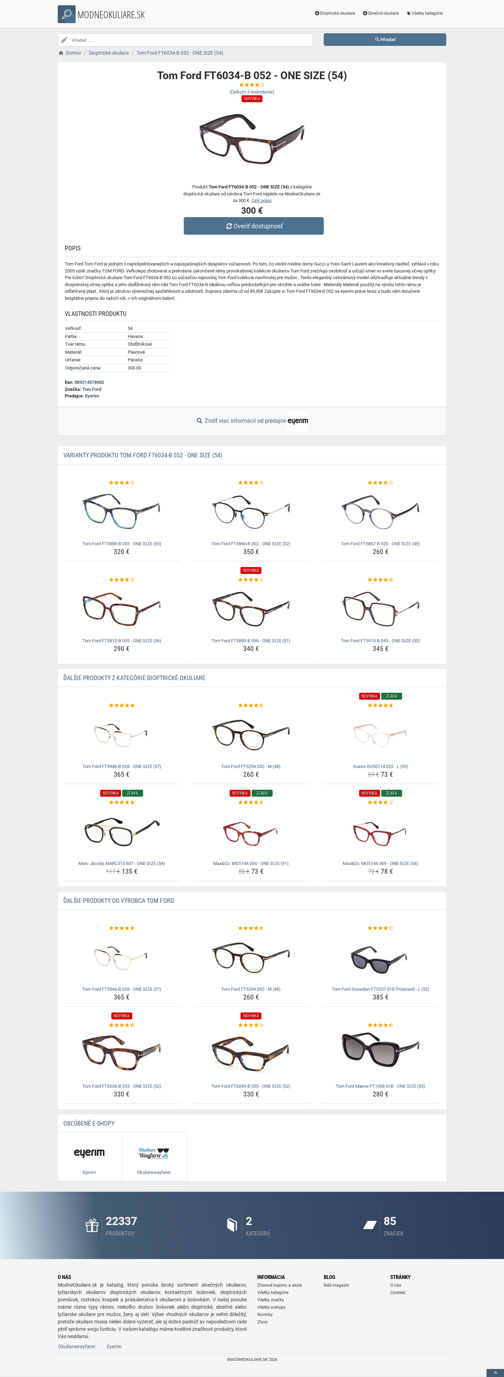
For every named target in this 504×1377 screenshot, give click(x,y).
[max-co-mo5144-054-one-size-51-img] (251, 832)
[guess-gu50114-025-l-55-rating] (380, 705)
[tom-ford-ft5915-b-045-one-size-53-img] (380, 609)
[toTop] (495, 1373)
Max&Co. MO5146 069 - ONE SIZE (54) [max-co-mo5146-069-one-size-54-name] (380, 863)
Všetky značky (270, 1300)
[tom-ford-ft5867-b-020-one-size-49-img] (380, 512)
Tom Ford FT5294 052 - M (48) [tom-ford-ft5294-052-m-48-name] (251, 766)
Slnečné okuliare (380, 13)
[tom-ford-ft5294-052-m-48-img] (251, 735)
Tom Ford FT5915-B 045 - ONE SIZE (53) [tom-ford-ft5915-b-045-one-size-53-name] (380, 640)
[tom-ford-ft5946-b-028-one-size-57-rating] (122, 705)
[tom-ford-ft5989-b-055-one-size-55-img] (122, 512)
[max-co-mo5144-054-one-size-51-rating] (251, 802)
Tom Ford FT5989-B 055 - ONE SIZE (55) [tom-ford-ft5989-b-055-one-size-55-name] (121, 543)
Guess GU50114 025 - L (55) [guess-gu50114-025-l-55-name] (380, 766)
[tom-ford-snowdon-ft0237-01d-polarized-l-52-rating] (380, 928)
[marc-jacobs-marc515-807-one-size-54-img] (122, 832)
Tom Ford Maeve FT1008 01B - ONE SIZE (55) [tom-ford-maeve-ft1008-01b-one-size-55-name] (380, 1086)
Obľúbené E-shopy (88, 1123)
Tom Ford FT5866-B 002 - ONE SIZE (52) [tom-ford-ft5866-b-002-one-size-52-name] (250, 543)
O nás (395, 1285)
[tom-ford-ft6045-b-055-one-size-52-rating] (251, 1025)
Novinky (265, 1314)
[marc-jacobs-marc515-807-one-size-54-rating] (122, 802)
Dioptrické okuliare (334, 13)
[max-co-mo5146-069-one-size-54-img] (380, 832)
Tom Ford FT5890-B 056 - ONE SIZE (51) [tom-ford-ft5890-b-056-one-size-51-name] (250, 640)
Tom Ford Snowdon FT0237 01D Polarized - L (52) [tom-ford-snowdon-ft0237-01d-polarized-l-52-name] (380, 989)
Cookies (397, 1292)
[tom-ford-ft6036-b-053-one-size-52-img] (122, 1055)
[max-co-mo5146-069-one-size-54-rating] (380, 802)
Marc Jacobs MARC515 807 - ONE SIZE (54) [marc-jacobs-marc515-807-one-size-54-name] (121, 863)
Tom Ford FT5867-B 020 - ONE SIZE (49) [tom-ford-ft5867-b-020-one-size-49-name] (380, 543)
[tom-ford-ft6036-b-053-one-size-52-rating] (122, 1025)
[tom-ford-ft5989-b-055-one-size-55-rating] (122, 482)
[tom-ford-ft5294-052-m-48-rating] (251, 705)
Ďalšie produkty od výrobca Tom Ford (118, 900)
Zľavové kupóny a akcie (279, 1285)
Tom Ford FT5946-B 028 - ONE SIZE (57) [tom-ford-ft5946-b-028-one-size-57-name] (121, 766)
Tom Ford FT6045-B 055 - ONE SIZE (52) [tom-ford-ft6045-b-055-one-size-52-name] (250, 1086)
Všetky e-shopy (271, 1307)
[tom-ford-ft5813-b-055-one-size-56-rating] (122, 579)
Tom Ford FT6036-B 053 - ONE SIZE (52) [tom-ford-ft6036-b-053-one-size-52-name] (121, 1086)
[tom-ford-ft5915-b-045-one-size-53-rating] (380, 579)
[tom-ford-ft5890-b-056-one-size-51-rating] (251, 579)
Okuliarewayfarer (77, 1346)
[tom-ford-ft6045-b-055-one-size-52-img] (251, 1055)
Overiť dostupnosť (254, 226)
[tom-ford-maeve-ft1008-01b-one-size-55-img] (380, 1055)
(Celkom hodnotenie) (252, 92)
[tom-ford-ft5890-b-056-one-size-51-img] (251, 609)
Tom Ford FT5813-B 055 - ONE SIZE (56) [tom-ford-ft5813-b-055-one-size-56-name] (121, 640)
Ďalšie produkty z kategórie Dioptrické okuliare (134, 677)
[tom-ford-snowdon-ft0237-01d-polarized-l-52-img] (380, 958)
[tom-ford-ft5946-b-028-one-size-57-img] (122, 735)
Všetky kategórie (424, 13)
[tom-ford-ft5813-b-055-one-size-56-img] (122, 609)
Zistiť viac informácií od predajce (252, 421)
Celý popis (261, 200)
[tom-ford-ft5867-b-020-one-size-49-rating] (380, 482)
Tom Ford (91, 389)
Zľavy (262, 1322)
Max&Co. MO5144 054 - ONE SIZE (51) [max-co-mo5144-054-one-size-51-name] (251, 863)
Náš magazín (336, 1285)
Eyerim (92, 396)
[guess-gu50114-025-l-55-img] (380, 735)
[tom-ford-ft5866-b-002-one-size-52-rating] (251, 482)
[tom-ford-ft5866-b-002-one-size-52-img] (251, 512)
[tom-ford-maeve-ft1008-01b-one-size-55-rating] (380, 1025)
